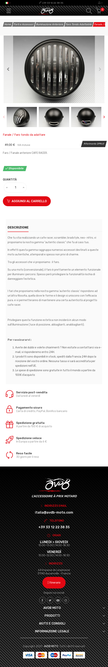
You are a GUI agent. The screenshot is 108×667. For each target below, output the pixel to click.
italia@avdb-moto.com (54, 512)
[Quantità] (15, 187)
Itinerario (54, 582)
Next (100, 69)
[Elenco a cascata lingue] (8, 3)
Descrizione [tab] (18, 227)
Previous (8, 69)
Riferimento (90, 143)
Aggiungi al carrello (27, 201)
